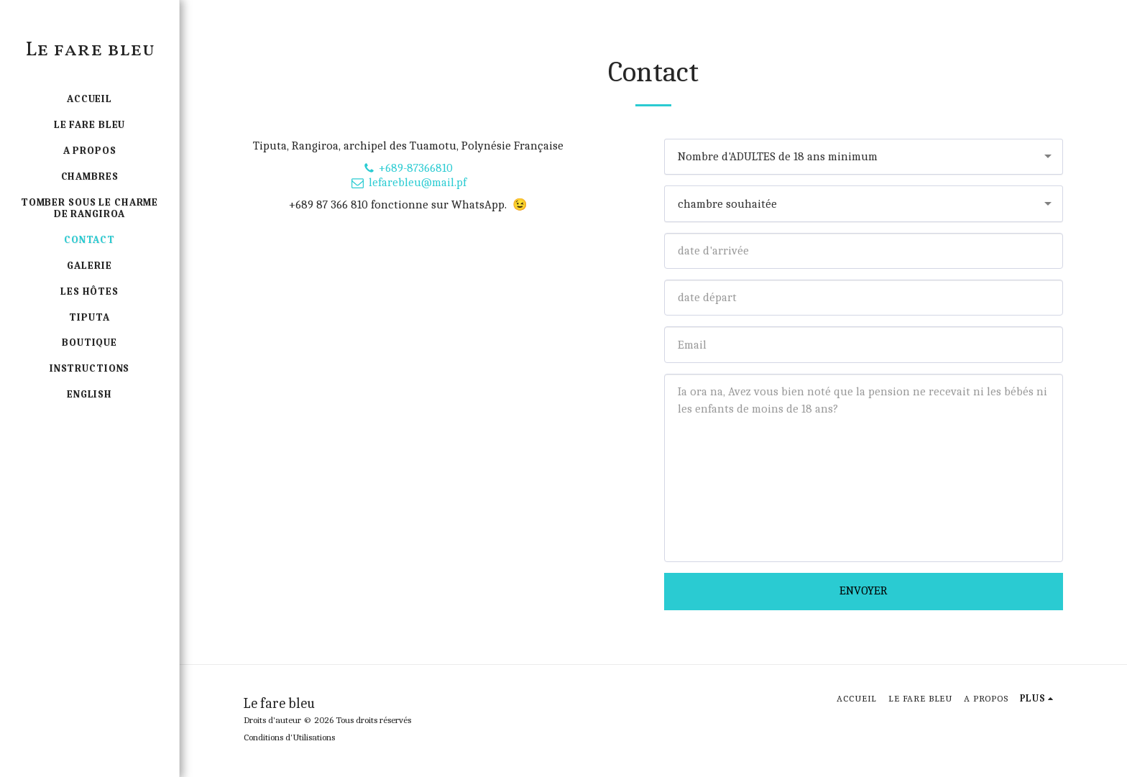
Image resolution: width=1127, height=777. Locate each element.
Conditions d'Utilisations (289, 737)
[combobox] (863, 157)
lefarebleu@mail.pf (408, 182)
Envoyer (864, 590)
